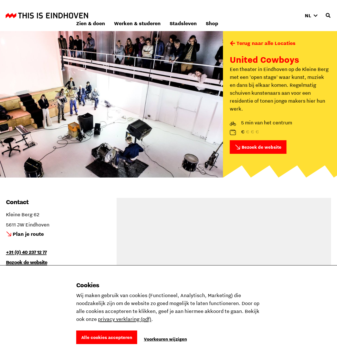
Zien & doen (166, 15)
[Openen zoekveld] (328, 15)
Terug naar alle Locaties (266, 43)
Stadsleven (258, 15)
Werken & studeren (212, 15)
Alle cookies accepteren (106, 337)
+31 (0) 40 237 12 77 (26, 252)
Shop (287, 15)
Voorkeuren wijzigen (165, 339)
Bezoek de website (261, 147)
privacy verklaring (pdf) (124, 319)
